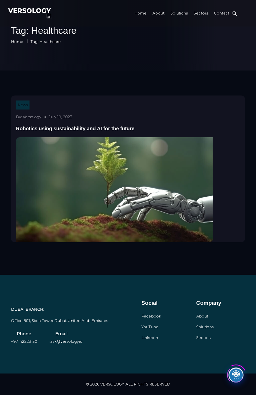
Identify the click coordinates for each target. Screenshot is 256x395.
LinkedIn (150, 337)
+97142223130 (24, 341)
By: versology (28, 116)
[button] (234, 13)
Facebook (151, 316)
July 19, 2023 (60, 116)
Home (140, 13)
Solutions (179, 13)
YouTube (150, 326)
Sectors (201, 13)
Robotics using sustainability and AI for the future (75, 128)
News (23, 105)
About (158, 13)
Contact (221, 13)
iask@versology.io (66, 341)
